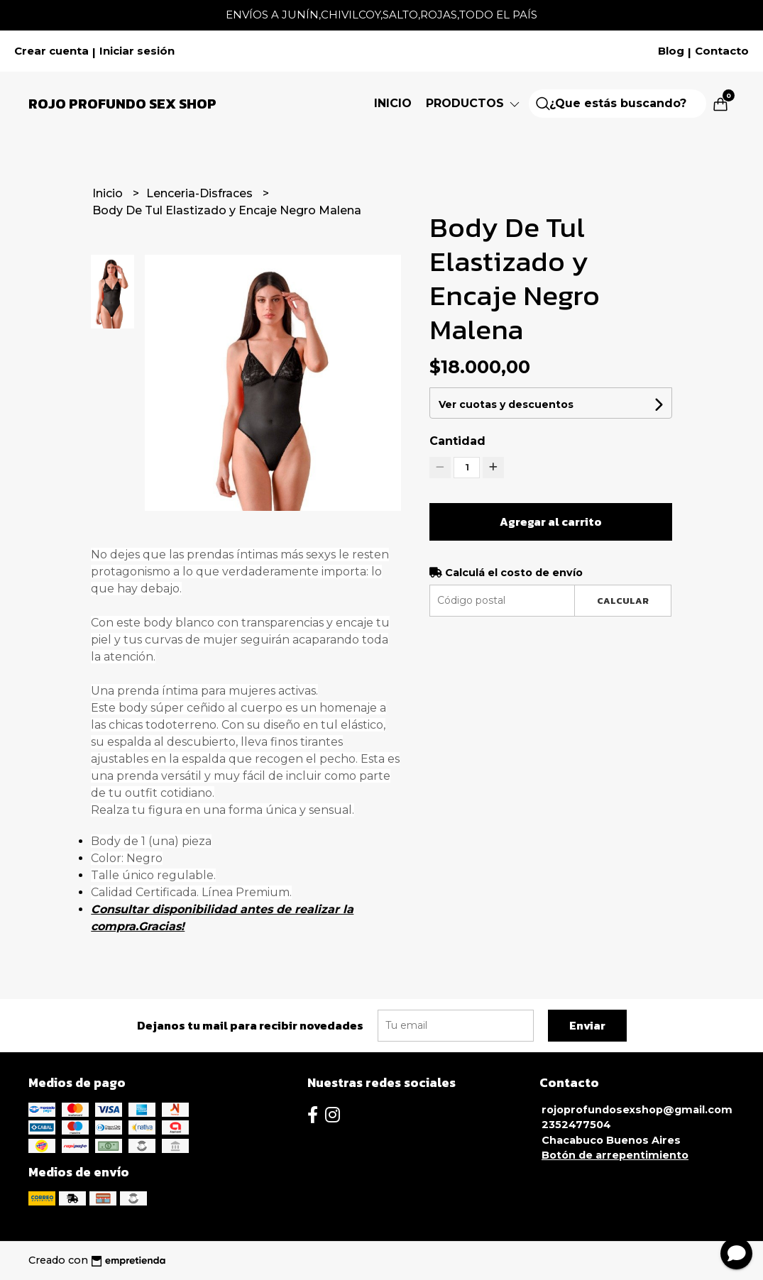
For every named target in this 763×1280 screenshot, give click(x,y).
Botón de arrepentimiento (615, 1155)
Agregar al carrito (551, 521)
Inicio (393, 103)
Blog (671, 51)
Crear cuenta (51, 51)
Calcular (623, 600)
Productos (474, 103)
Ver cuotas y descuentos (506, 404)
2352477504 (576, 1124)
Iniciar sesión (137, 51)
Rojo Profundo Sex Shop (122, 103)
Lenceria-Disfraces (201, 193)
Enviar (587, 1025)
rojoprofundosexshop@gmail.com (637, 1109)
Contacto (722, 51)
